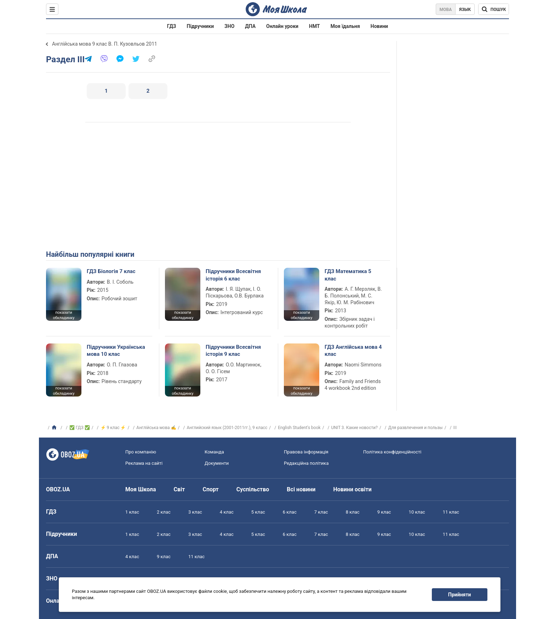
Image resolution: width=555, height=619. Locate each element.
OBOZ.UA (58, 489)
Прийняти (459, 594)
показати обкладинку (63, 315)
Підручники (200, 26)
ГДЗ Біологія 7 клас (111, 271)
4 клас (227, 512)
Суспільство (252, 489)
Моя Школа (140, 489)
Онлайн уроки (282, 26)
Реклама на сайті (143, 463)
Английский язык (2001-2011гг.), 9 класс (227, 427)
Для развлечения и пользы (415, 427)
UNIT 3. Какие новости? (354, 427)
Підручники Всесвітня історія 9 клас (233, 350)
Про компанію (140, 452)
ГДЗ (171, 26)
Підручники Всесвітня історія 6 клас (233, 275)
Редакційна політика (306, 463)
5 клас (258, 512)
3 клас (195, 512)
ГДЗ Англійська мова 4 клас (353, 350)
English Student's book (299, 427)
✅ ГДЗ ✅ (79, 427)
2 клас (164, 512)
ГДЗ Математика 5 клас (348, 275)
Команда (214, 452)
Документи (217, 463)
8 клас (353, 512)
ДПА (250, 26)
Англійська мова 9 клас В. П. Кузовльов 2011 (104, 44)
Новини (379, 26)
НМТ (314, 26)
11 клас (451, 512)
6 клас (290, 512)
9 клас (384, 512)
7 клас (321, 512)
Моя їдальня (345, 26)
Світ (179, 489)
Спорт (210, 489)
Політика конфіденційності (392, 452)
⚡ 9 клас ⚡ (113, 427)
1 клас (132, 512)
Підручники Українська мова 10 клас (116, 350)
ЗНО (229, 26)
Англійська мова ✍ (156, 427)
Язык (465, 9)
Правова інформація (306, 452)
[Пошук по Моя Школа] (494, 9)
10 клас (417, 512)
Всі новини (301, 489)
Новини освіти (352, 489)
